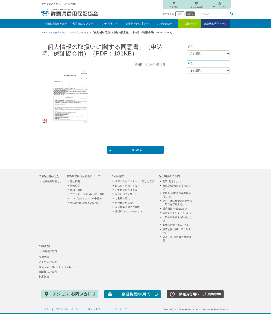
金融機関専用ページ (215, 23)
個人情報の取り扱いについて (86, 203)
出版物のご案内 (48, 271)
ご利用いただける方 (126, 190)
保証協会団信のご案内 (127, 207)
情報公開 (75, 185)
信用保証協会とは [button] (55, 23)
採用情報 (189, 23)
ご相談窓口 (45, 246)
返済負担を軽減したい (175, 208)
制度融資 (44, 276)
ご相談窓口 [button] (164, 23)
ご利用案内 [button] (109, 23)
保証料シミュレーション (128, 211)
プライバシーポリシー (68, 309)
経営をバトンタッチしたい (177, 213)
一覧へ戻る (135, 149)
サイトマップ (219, 6)
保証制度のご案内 (169, 176)
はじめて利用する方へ (127, 185)
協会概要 (75, 181)
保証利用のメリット (126, 194)
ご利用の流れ (122, 198)
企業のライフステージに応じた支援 (134, 181)
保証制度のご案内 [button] (137, 23)
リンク (45, 309)
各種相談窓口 (49, 251)
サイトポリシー (96, 309)
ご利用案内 (118, 176)
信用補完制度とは (52, 181)
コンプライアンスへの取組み (86, 198)
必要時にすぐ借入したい (176, 225)
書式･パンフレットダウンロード (58, 266)
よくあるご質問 (48, 261)
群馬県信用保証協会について (83, 176)
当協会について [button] (82, 23)
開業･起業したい (172, 181)
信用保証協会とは (49, 176)
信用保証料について (126, 203)
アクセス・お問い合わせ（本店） (88, 194)
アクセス (173, 6)
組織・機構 (76, 190)
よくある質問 (196, 6)
